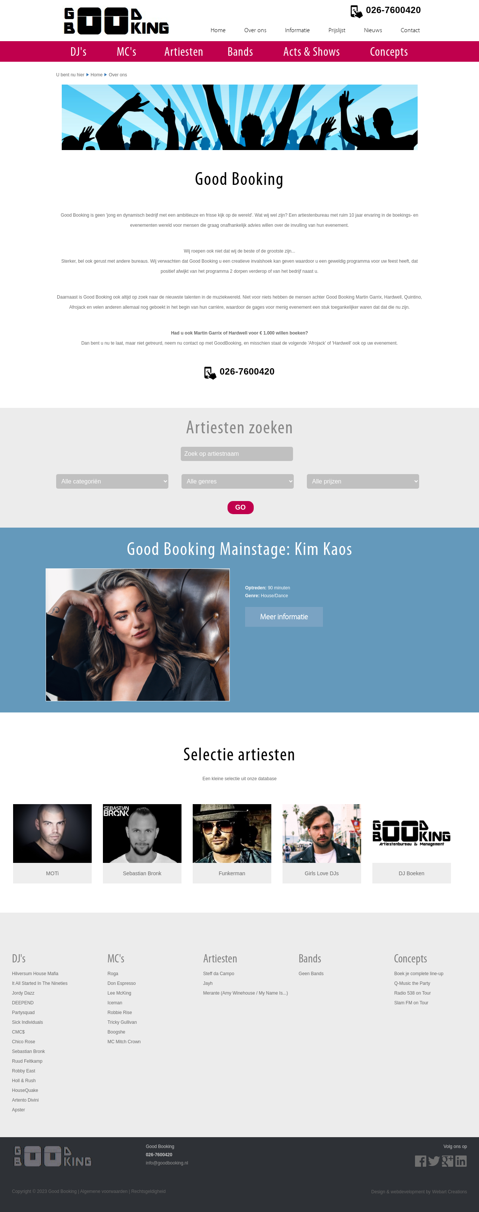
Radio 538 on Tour (412, 993)
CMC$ (18, 1032)
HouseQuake (25, 1090)
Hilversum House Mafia (35, 973)
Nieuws (373, 30)
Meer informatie (284, 617)
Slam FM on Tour (411, 1002)
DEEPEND (23, 1002)
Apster (18, 1109)
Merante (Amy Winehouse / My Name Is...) (245, 993)
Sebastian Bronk (28, 1051)
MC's (127, 52)
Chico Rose (23, 1041)
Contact (410, 30)
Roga (112, 973)
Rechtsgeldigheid (148, 1191)
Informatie (297, 30)
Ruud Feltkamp (27, 1061)
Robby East (23, 1071)
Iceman (114, 1002)
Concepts (389, 52)
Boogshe (116, 1032)
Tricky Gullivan (122, 1022)
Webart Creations (449, 1191)
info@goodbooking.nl (167, 1163)
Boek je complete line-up (418, 973)
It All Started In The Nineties (40, 983)
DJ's (78, 52)
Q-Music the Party (412, 983)
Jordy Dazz (23, 993)
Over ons (255, 30)
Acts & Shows (311, 52)
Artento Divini (25, 1100)
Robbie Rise (119, 1012)
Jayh (208, 983)
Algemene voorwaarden (104, 1191)
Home (218, 30)
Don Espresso (121, 983)
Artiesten (184, 52)
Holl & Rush (24, 1080)
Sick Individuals (27, 1022)
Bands (240, 52)
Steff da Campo (218, 973)
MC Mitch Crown (124, 1041)
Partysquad (23, 1012)
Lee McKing (119, 993)
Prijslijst (337, 30)
